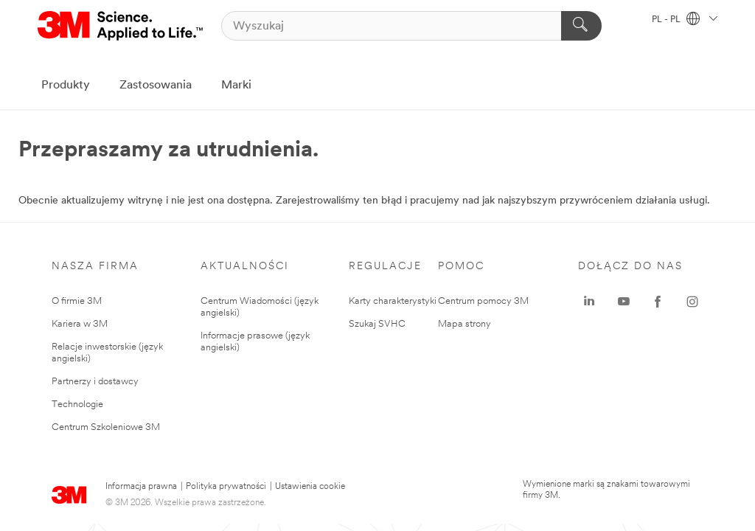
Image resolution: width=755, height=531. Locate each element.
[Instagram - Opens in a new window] (692, 302)
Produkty (65, 85)
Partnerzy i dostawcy (95, 381)
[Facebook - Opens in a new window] (658, 302)
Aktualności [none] (245, 266)
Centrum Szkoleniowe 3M (106, 427)
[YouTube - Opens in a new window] (624, 302)
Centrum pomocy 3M (483, 301)
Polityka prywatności (226, 486)
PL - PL (684, 19)
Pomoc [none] (461, 266)
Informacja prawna (141, 486)
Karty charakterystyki (392, 301)
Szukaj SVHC (377, 324)
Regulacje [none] (385, 266)
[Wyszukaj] (411, 26)
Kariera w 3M (80, 324)
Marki (236, 85)
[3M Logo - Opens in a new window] (121, 26)
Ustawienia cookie (310, 486)
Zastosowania (155, 85)
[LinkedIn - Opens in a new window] (589, 302)
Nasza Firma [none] (95, 266)
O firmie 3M (77, 301)
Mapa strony (464, 324)
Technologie (77, 404)
